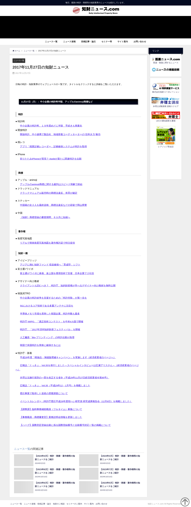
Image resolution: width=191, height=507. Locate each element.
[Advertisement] (166, 163)
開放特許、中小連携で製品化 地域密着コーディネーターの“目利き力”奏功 (60, 134)
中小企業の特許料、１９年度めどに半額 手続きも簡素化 (51, 125)
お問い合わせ (140, 41)
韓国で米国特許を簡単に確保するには (40, 345)
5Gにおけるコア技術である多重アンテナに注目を (46, 305)
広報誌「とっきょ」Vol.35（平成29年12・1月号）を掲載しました (55, 385)
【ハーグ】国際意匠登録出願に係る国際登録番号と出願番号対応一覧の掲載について (65, 424)
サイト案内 (122, 41)
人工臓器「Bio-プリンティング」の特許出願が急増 (47, 337)
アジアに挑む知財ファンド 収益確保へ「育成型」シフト (50, 264)
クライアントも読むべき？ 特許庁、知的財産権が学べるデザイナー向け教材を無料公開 (67, 285)
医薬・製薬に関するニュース (165, 63)
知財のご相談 (59, 503)
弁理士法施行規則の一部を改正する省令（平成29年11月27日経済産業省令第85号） (64, 377)
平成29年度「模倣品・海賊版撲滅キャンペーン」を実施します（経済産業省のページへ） (68, 357)
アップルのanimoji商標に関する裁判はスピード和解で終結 (51, 184)
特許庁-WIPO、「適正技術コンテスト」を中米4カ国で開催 (51, 321)
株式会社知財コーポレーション (165, 92)
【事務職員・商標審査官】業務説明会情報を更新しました (51, 416)
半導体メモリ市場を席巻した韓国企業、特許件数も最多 (50, 313)
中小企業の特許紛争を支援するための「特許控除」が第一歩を (53, 297)
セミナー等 (106, 41)
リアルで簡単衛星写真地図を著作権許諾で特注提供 (47, 242)
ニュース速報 (69, 41)
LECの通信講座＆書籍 (165, 121)
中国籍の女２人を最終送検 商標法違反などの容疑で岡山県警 (53, 205)
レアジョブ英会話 (166, 147)
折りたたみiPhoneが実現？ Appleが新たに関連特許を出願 (51, 158)
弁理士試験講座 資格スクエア (166, 106)
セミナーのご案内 (74, 503)
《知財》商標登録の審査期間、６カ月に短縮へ (45, 217)
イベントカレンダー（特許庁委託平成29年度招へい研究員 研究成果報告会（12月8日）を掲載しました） (76, 400)
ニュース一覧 (51, 41)
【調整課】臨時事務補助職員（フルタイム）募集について (51, 408)
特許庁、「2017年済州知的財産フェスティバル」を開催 (50, 329)
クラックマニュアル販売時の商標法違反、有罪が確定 (48, 193)
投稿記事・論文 (88, 41)
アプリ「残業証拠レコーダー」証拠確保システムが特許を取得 (53, 146)
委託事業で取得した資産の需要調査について (44, 393)
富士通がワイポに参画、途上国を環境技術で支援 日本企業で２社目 (57, 273)
